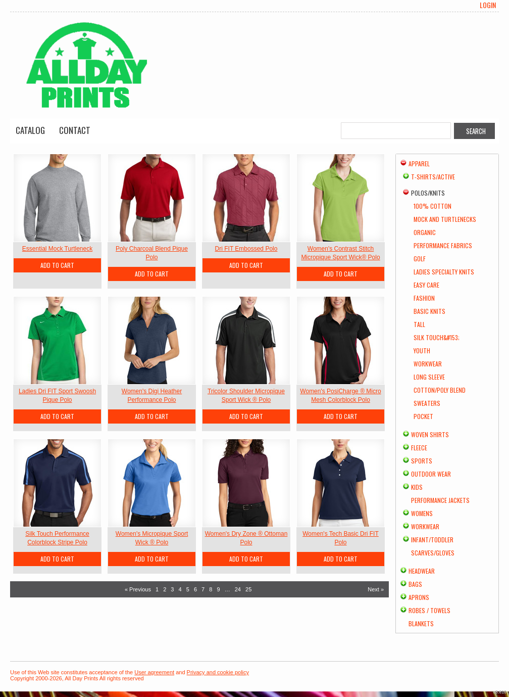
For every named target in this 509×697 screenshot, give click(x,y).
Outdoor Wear (431, 474)
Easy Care (426, 285)
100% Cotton (432, 206)
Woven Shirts (430, 434)
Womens (422, 513)
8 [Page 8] (210, 589)
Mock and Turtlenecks (445, 219)
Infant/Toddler (432, 539)
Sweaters (427, 403)
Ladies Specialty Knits (444, 271)
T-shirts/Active (433, 176)
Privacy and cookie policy (218, 672)
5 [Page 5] (187, 589)
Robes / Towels (429, 610)
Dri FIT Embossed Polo (246, 248)
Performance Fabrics (443, 245)
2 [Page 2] (164, 589)
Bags (415, 584)
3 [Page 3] (172, 589)
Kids (417, 487)
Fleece (419, 447)
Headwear (422, 571)
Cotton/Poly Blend (440, 390)
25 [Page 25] (248, 589)
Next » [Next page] (376, 589)
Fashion (424, 298)
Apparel (419, 163)
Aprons (419, 597)
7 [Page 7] (203, 589)
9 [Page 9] (218, 589)
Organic (425, 232)
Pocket (423, 416)
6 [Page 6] (195, 589)
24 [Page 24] (238, 589)
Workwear (428, 363)
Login (488, 5)
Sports (421, 460)
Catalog (30, 130)
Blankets (421, 623)
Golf (420, 258)
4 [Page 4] (180, 589)
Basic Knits (429, 311)
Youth (422, 350)
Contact (74, 130)
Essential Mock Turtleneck (57, 248)
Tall (419, 324)
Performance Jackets (440, 500)
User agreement (154, 672)
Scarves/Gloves (432, 552)
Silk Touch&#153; (437, 337)
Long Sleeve (429, 377)
